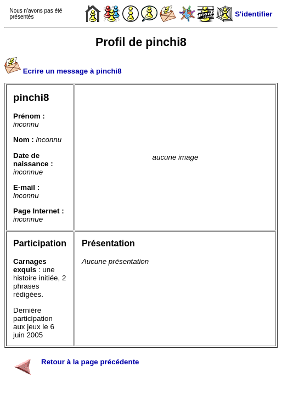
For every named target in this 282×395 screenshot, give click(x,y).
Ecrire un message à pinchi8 (72, 71)
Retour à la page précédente (90, 362)
